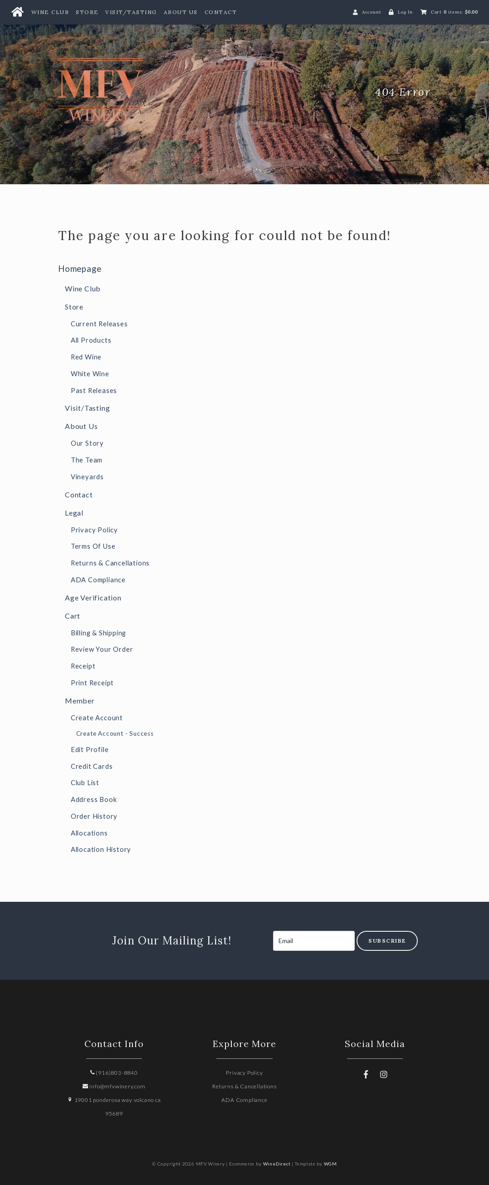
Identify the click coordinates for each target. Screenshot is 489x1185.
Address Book (94, 799)
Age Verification (93, 597)
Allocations (89, 833)
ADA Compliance (98, 580)
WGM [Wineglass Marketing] (330, 1163)
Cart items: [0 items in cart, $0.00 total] (454, 12)
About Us (181, 12)
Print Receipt (92, 683)
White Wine (90, 374)
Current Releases (99, 324)
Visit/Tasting (131, 12)
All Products (91, 340)
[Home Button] (17, 12)
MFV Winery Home (126, 92)
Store (87, 12)
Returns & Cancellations (110, 563)
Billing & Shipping (98, 633)
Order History (94, 816)
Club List (85, 783)
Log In (405, 12)
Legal (74, 512)
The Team (87, 460)
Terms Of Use (93, 546)
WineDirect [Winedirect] (277, 1163)
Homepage (79, 269)
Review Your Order (102, 649)
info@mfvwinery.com (114, 1086)
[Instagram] (384, 1074)
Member (80, 700)
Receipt (83, 666)
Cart (72, 615)
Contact (221, 12)
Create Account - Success (115, 733)
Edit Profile (90, 749)
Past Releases (94, 390)
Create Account (97, 718)
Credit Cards (92, 766)
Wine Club (50, 12)
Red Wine (86, 357)
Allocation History (101, 849)
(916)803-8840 (114, 1072)
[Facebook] (366, 1074)
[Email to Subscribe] (314, 941)
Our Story (87, 443)
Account (371, 12)
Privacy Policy (94, 530)
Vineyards (87, 477)
